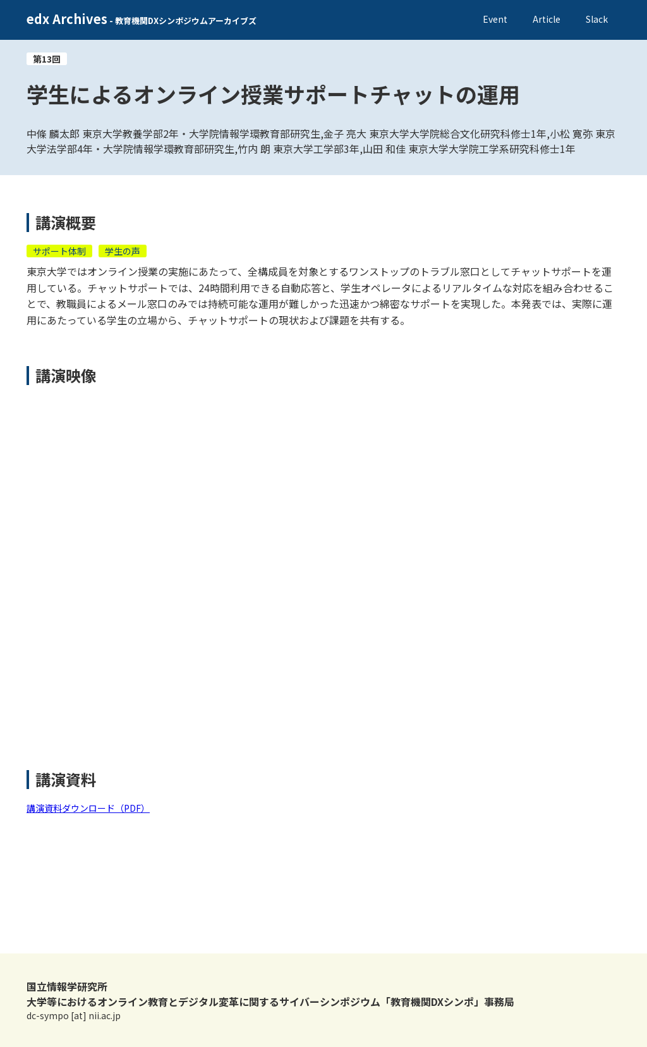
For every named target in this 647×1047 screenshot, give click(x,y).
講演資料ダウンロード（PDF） (88, 808)
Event (495, 19)
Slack (597, 19)
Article (546, 19)
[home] (142, 20)
